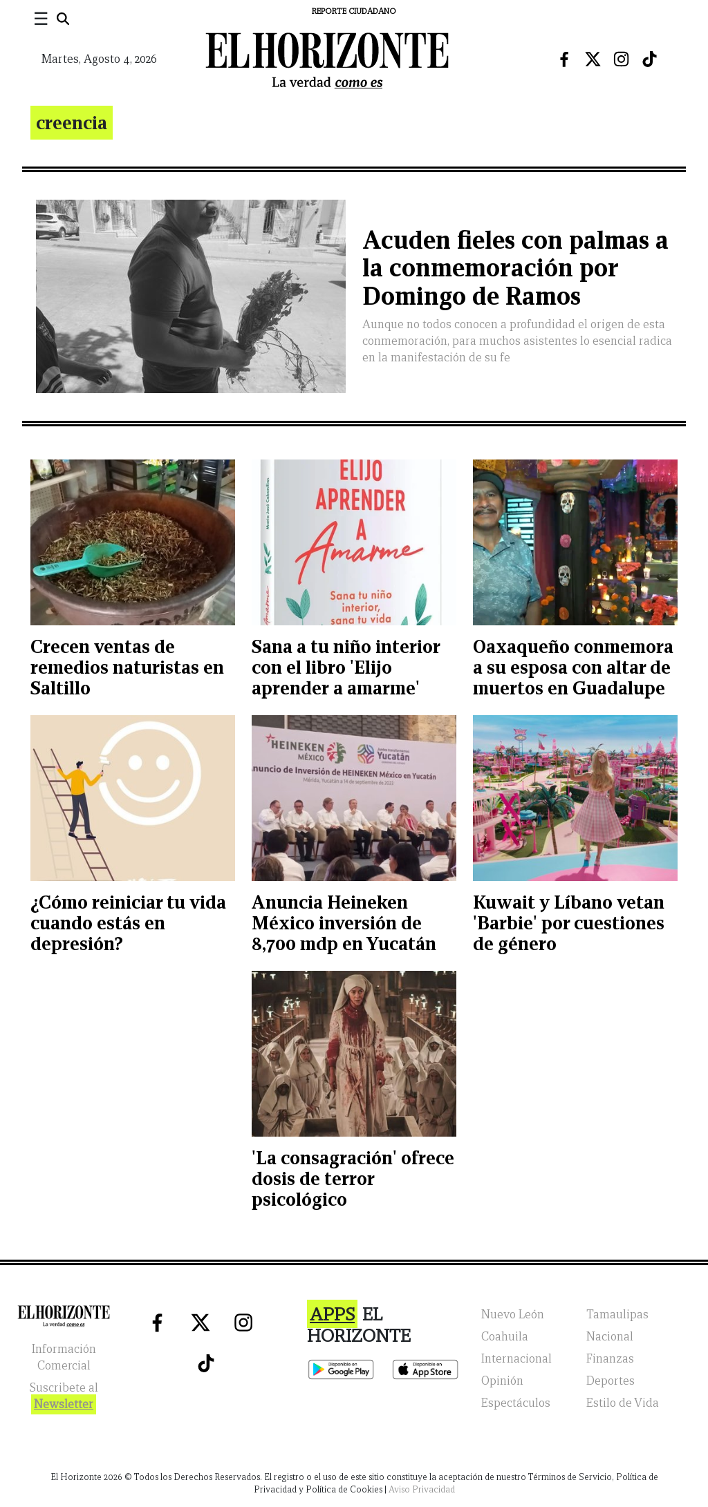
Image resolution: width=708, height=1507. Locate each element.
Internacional (516, 1359)
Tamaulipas (617, 1314)
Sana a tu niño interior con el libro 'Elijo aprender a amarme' (346, 667)
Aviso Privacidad (422, 1489)
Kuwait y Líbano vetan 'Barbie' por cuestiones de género (568, 923)
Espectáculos (515, 1403)
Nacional (609, 1336)
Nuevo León (512, 1314)
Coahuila (504, 1336)
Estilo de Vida (622, 1403)
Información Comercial (64, 1357)
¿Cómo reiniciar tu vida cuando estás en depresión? (128, 923)
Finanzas (610, 1359)
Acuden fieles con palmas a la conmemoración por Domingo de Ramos (515, 268)
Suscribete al (63, 1397)
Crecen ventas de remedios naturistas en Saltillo (127, 667)
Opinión (502, 1381)
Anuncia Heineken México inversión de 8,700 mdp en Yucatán (344, 923)
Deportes (610, 1381)
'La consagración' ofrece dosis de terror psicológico (353, 1178)
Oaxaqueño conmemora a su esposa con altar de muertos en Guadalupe (573, 667)
